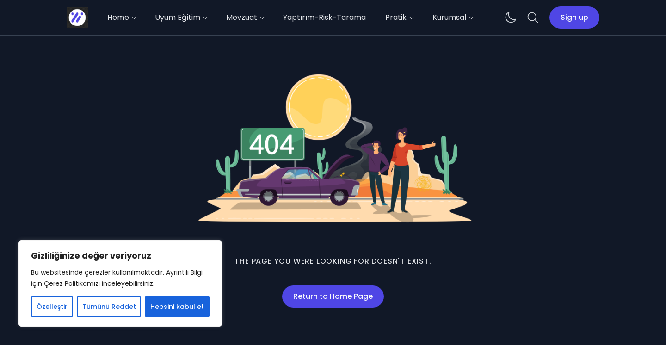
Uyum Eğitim (177, 17)
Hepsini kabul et (177, 306)
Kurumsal (449, 17)
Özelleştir (52, 306)
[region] (120, 283)
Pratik (396, 17)
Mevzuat (241, 17)
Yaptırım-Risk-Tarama (324, 17)
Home (118, 17)
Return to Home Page (333, 296)
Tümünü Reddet (109, 306)
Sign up (574, 17)
